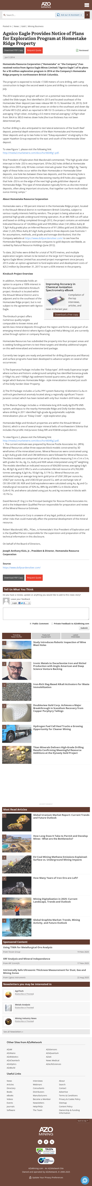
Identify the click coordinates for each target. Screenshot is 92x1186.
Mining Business (36, 26)
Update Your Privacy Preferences (46, 1177)
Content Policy (65, 1106)
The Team (37, 1110)
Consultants (38, 1088)
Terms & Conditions (68, 1095)
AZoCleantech (13, 1060)
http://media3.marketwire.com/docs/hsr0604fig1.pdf (31, 152)
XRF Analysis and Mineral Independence (26, 958)
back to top (83, 1121)
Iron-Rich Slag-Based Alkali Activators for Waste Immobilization (61, 686)
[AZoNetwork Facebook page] (46, 1142)
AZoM (9, 1049)
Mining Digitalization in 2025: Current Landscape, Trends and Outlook (55, 900)
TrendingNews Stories (16, 636)
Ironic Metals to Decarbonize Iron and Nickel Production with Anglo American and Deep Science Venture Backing (59, 666)
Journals (11, 1106)
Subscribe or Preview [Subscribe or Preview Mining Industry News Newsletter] (24, 1021)
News (16, 26)
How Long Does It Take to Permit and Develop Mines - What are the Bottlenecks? (60, 837)
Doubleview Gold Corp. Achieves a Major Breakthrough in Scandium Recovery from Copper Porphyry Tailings (58, 708)
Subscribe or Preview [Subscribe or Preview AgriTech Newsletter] (24, 994)
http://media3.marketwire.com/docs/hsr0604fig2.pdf (31, 440)
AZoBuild (11, 1067)
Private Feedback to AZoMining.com (71, 623)
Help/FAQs (38, 1106)
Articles (10, 1084)
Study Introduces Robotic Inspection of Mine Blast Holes (59, 644)
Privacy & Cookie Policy (69, 1099)
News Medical (52, 1060)
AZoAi (48, 1056)
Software (11, 1110)
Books (9, 1091)
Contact (62, 1088)
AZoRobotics (12, 1056)
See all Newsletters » (13, 1031)
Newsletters (38, 1102)
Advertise (63, 1091)
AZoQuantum (52, 1053)
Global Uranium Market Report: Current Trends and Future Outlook (61, 816)
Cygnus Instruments (17, 977)
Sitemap (63, 1102)
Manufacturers (40, 1095)
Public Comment (40, 623)
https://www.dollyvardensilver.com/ (44, 238)
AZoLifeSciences (53, 1064)
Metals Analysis (22, 1004)
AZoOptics (11, 1064)
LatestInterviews (75, 636)
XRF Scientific (14, 963)
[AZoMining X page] (52, 1142)
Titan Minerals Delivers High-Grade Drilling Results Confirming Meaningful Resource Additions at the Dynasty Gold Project (58, 750)
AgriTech (19, 991)
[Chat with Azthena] (85, 1180)
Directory (11, 1088)
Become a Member (42, 1099)
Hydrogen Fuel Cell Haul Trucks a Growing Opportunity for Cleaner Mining (58, 728)
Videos (10, 1099)
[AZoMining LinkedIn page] (40, 1142)
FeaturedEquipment (46, 636)
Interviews (38, 1081)
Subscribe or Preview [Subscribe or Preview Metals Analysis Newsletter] (24, 1007)
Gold (23, 26)
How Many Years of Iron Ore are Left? (55, 877)
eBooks (10, 1095)
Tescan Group (14, 951)
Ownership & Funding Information (69, 1111)
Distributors (38, 1091)
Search (62, 1084)
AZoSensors (51, 1049)
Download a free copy (66, 314)
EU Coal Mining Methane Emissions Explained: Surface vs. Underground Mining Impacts (60, 858)
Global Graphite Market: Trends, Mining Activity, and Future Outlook (56, 921)
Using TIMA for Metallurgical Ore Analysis (27, 947)
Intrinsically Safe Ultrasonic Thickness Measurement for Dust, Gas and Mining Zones (44, 971)
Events (10, 1102)
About (62, 1081)
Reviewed (83, 50)
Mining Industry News (25, 1018)
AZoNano (11, 1053)
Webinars (37, 1084)
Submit (84, 628)
